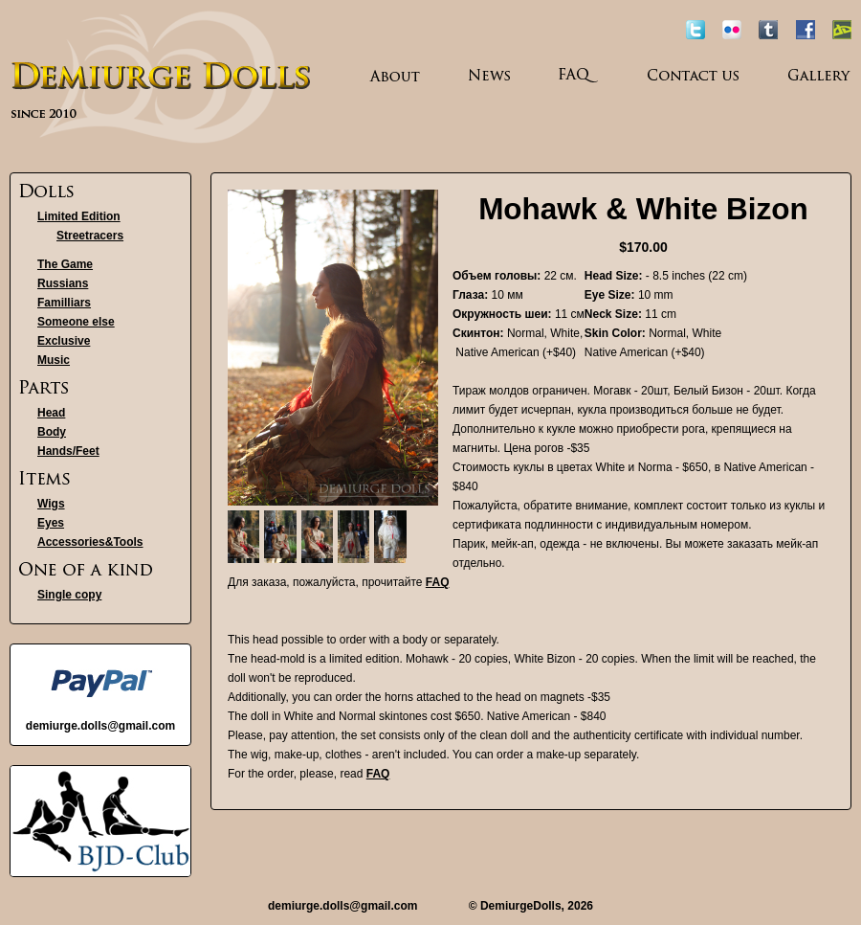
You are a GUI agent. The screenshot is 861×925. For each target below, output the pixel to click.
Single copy (69, 594)
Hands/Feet (68, 451)
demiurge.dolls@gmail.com (342, 906)
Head (51, 412)
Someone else (76, 321)
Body (51, 432)
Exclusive (63, 341)
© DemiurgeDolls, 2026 (531, 906)
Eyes (50, 523)
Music (53, 360)
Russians (62, 283)
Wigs (51, 503)
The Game (65, 264)
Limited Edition (79, 216)
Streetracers (89, 235)
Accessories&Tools (90, 542)
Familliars (64, 302)
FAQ (438, 582)
